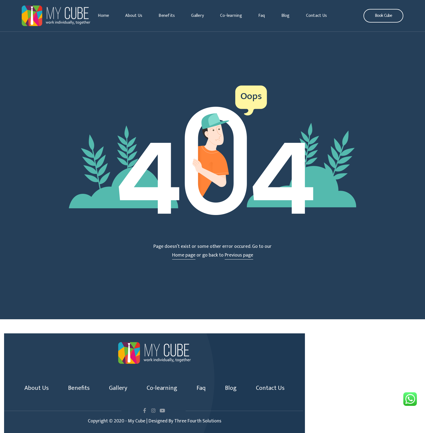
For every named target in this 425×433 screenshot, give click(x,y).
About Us (133, 15)
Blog (285, 15)
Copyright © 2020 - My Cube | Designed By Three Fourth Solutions (154, 421)
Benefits (167, 15)
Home (103, 15)
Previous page (239, 255)
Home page (183, 255)
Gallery (197, 15)
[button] (383, 16)
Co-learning (231, 15)
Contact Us (316, 15)
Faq (261, 15)
